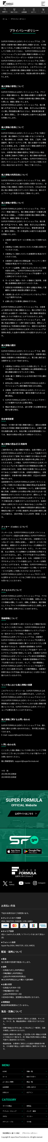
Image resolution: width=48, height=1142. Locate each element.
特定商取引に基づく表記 (11, 1133)
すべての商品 (7, 1106)
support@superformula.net (27, 761)
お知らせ (6, 1092)
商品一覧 (30, 1082)
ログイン (30, 1092)
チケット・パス (8, 1122)
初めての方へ (31, 1076)
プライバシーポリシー (30, 1133)
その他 (29, 1122)
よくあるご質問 (8, 1082)
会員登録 (6, 1087)
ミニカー (30, 1116)
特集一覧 (30, 1071)
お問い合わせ (31, 1087)
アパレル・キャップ (9, 1111)
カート (5, 1076)
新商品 (29, 1106)
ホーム (5, 19)
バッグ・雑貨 (31, 1111)
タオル (5, 1116)
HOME (5, 1071)
